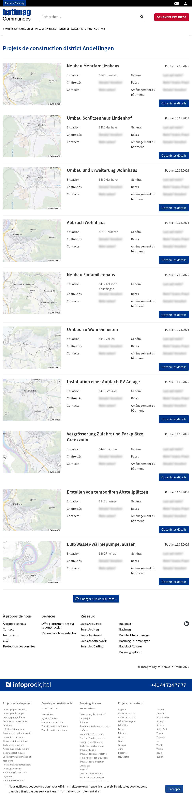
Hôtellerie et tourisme (13, 730)
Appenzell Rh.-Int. (127, 718)
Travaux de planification (92, 763)
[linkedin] (186, 625)
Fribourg (122, 734)
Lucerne (122, 754)
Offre (88, 28)
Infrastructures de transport (17, 765)
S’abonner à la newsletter (59, 634)
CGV (5, 642)
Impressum (10, 636)
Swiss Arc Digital (92, 625)
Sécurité (84, 770)
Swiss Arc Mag (90, 631)
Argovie (122, 710)
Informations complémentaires (79, 791)
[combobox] (92, 17)
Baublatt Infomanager (134, 636)
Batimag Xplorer (130, 653)
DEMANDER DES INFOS (171, 17)
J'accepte (174, 789)
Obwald (160, 714)
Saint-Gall (161, 730)
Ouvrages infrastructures (15, 742)
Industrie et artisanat (13, 738)
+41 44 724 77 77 (168, 686)
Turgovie (160, 738)
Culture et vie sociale (13, 746)
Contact (99, 28)
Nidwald (160, 710)
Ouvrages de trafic (12, 769)
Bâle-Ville (123, 726)
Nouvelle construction (52, 723)
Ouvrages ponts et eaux (14, 710)
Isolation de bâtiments (91, 743)
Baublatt (125, 625)
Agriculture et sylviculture (16, 750)
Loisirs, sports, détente (14, 718)
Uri (157, 742)
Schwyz (160, 722)
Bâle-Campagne (126, 722)
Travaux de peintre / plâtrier (93, 755)
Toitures (84, 723)
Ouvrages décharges (13, 714)
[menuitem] (18, 28)
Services (63, 28)
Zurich (159, 758)
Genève (122, 738)
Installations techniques (92, 778)
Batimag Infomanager (134, 642)
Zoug (159, 754)
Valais (159, 750)
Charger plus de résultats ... (96, 600)
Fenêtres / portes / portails (92, 739)
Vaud (159, 746)
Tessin (159, 734)
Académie (77, 28)
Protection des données (19, 648)
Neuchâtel (123, 758)
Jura (120, 750)
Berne (121, 730)
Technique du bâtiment (92, 747)
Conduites (85, 766)
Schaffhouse (162, 718)
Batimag (125, 631)
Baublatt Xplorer (130, 648)
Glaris (121, 742)
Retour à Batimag (14, 3)
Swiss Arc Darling (92, 648)
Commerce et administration (17, 734)
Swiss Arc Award (91, 636)
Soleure (160, 726)
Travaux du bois (88, 751)
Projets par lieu (45, 28)
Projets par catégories (18, 28)
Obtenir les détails (173, 105)
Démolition (47, 715)
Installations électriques (92, 735)
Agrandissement (49, 719)
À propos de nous (14, 625)
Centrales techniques (13, 754)
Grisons (122, 746)
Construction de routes (91, 774)
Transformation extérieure (54, 727)
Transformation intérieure (54, 731)
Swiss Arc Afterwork (94, 642)
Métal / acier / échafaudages (94, 759)
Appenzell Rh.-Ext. (127, 714)
